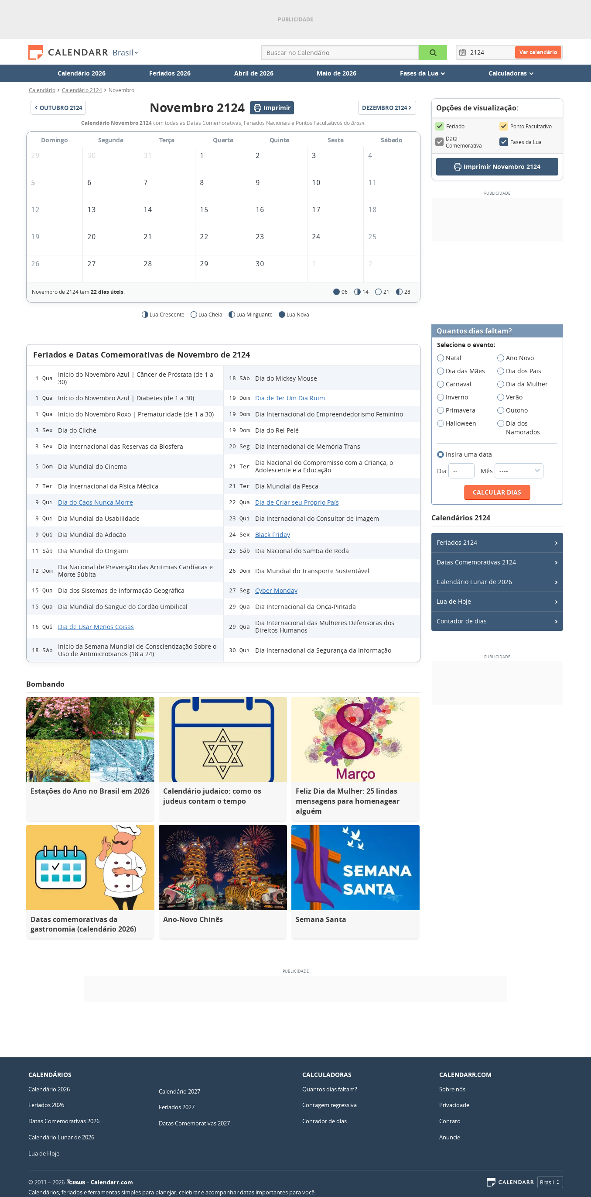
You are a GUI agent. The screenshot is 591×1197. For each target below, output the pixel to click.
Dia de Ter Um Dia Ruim (290, 398)
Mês (512, 471)
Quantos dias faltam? (474, 331)
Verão (512, 397)
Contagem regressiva (329, 1105)
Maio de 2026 (336, 73)
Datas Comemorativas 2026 (63, 1121)
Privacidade (454, 1105)
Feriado (450, 126)
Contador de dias (462, 621)
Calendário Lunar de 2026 (474, 582)
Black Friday (272, 534)
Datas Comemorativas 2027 (194, 1123)
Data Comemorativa (458, 142)
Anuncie (449, 1137)
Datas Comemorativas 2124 (476, 562)
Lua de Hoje (454, 601)
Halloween (459, 423)
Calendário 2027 (179, 1091)
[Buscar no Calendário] (433, 52)
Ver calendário (538, 52)
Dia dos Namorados (521, 428)
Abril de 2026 (253, 73)
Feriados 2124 (457, 542)
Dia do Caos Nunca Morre (95, 502)
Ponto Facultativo (525, 126)
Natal (452, 358)
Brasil (125, 52)
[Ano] (478, 52)
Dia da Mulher (525, 384)
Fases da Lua (520, 142)
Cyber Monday (276, 590)
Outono (515, 410)
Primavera (459, 410)
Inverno (455, 397)
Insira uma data (467, 454)
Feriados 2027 (177, 1107)
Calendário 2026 (82, 73)
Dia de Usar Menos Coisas (96, 627)
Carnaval (457, 384)
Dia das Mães (464, 371)
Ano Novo (518, 358)
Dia (456, 471)
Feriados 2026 (170, 73)
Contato (450, 1121)
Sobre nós (452, 1089)
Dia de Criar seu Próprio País (297, 502)
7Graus (76, 1182)
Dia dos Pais (522, 371)
